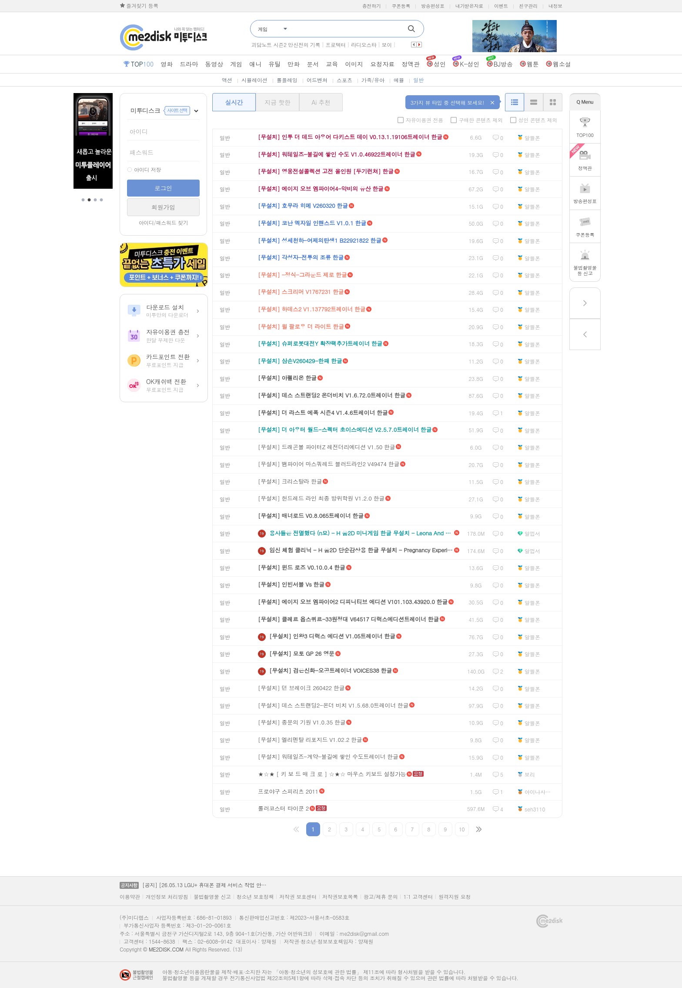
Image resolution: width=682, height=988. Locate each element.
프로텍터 (335, 44)
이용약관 (130, 897)
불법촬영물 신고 (212, 897)
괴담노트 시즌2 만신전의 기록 (285, 44)
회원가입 (163, 207)
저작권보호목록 (340, 897)
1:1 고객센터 (418, 897)
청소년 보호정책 (255, 897)
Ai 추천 (321, 102)
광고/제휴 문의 (381, 897)
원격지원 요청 (454, 897)
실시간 (234, 102)
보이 (387, 44)
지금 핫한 (277, 102)
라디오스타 (364, 44)
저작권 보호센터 (298, 897)
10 (462, 829)
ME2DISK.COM (166, 949)
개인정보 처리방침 (167, 897)
